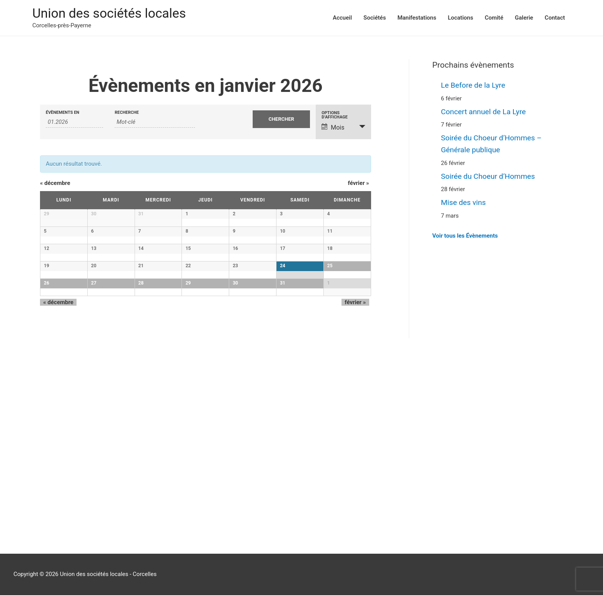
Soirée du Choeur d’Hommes (490, 175)
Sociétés (374, 18)
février (358, 183)
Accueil (342, 18)
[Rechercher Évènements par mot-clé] (155, 122)
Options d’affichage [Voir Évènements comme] (334, 115)
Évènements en (62, 113)
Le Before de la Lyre (474, 85)
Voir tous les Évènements (465, 234)
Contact (555, 18)
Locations (460, 18)
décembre (55, 183)
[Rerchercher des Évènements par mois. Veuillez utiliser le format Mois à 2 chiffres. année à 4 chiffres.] (74, 122)
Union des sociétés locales (112, 14)
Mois (332, 128)
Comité (494, 18)
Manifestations (416, 18)
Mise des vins (464, 201)
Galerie (524, 18)
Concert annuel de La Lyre (485, 112)
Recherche (127, 113)
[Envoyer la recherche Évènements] (281, 119)
